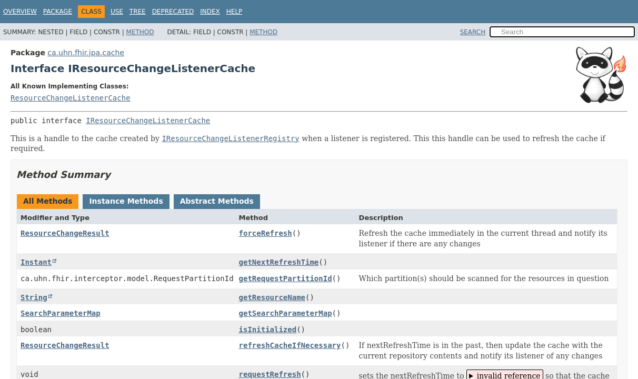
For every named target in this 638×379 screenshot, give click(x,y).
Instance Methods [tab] (126, 201)
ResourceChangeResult (65, 233)
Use (117, 11)
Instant (36, 262)
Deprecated (173, 11)
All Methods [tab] (47, 201)
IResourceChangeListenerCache (148, 120)
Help (234, 11)
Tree (137, 11)
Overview (20, 11)
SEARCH (473, 32)
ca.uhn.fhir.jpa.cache (85, 52)
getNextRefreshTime (279, 262)
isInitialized (268, 329)
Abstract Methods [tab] (217, 201)
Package (57, 11)
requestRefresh (270, 374)
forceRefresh (265, 233)
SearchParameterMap (61, 313)
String (34, 297)
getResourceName (272, 297)
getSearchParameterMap (285, 313)
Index (210, 11)
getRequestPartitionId (285, 278)
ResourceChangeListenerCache (71, 98)
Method (140, 32)
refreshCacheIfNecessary (290, 345)
